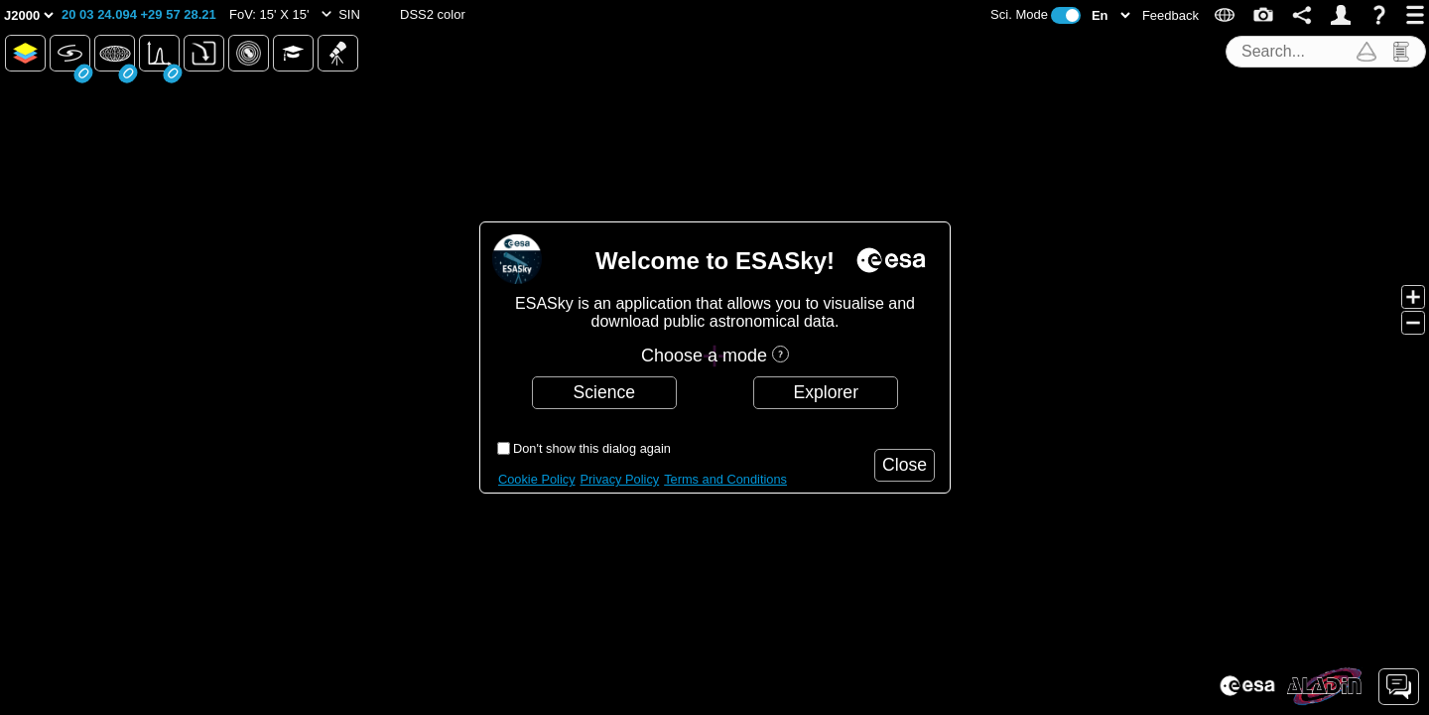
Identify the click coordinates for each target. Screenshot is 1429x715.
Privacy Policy (620, 479)
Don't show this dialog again (592, 448)
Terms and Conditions (725, 479)
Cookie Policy (537, 479)
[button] (139, 15)
